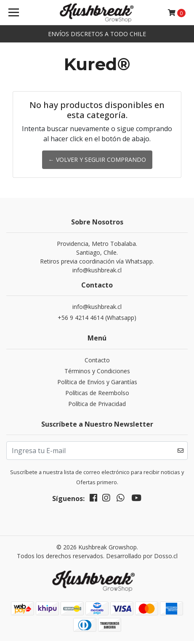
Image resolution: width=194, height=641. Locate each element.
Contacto (97, 360)
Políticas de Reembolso (97, 393)
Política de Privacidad (97, 404)
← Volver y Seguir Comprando (97, 160)
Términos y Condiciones (97, 371)
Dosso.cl (166, 556)
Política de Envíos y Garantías (97, 382)
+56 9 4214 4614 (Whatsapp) (97, 318)
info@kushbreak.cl (97, 307)
